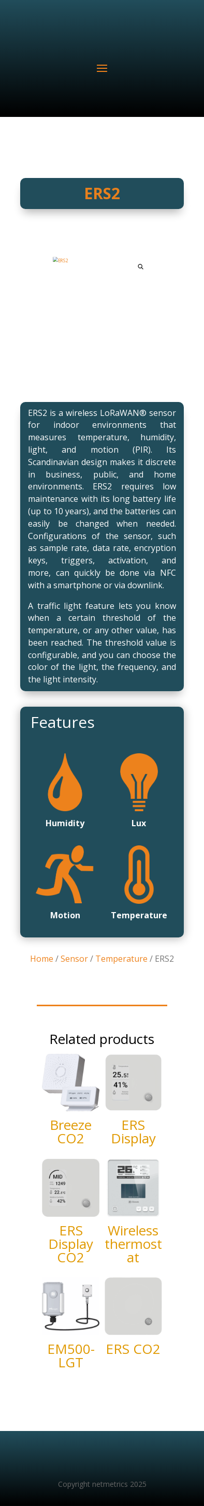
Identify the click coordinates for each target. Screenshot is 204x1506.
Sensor (74, 958)
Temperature (121, 958)
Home (41, 958)
